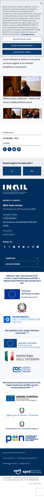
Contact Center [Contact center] (10, 214)
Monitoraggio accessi (10, 463)
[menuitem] (12, 113)
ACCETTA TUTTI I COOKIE (22, 51)
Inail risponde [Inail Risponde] (7, 230)
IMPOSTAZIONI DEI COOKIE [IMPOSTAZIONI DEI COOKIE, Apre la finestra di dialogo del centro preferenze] (22, 38)
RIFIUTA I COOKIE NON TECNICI (22, 45)
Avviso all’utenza (8, 458)
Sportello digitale (8, 234)
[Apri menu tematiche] (22, 258)
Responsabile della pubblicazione (14, 452)
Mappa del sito (25, 463)
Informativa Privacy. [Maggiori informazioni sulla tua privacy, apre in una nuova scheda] (28, 33)
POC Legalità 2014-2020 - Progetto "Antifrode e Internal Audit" (22, 331)
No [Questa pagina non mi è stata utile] (32, 171)
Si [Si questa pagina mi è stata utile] (12, 171)
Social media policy (34, 483)
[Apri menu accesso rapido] (22, 264)
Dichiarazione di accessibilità (26, 458)
